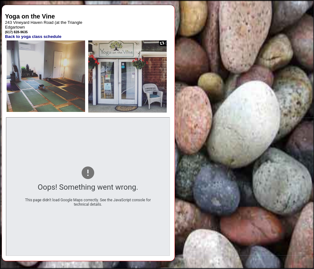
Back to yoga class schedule (33, 36)
